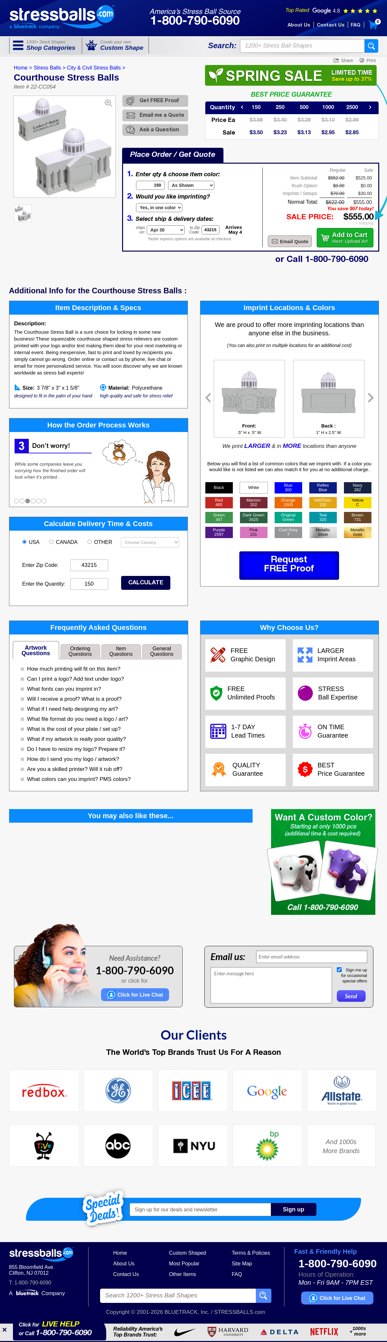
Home (120, 1253)
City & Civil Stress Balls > (96, 67)
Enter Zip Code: (40, 565)
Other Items (182, 1274)
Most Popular (184, 1263)
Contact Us (331, 25)
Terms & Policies (251, 1253)
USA (31, 542)
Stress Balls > (49, 67)
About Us (299, 25)
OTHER (100, 542)
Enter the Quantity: (43, 584)
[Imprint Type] (159, 207)
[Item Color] (191, 185)
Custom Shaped (187, 1253)
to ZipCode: (194, 229)
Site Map (242, 1263)
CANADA (64, 542)
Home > (23, 67)
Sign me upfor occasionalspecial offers (354, 975)
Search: (222, 45)
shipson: (140, 229)
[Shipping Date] (166, 229)
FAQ (355, 25)
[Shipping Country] (150, 542)
